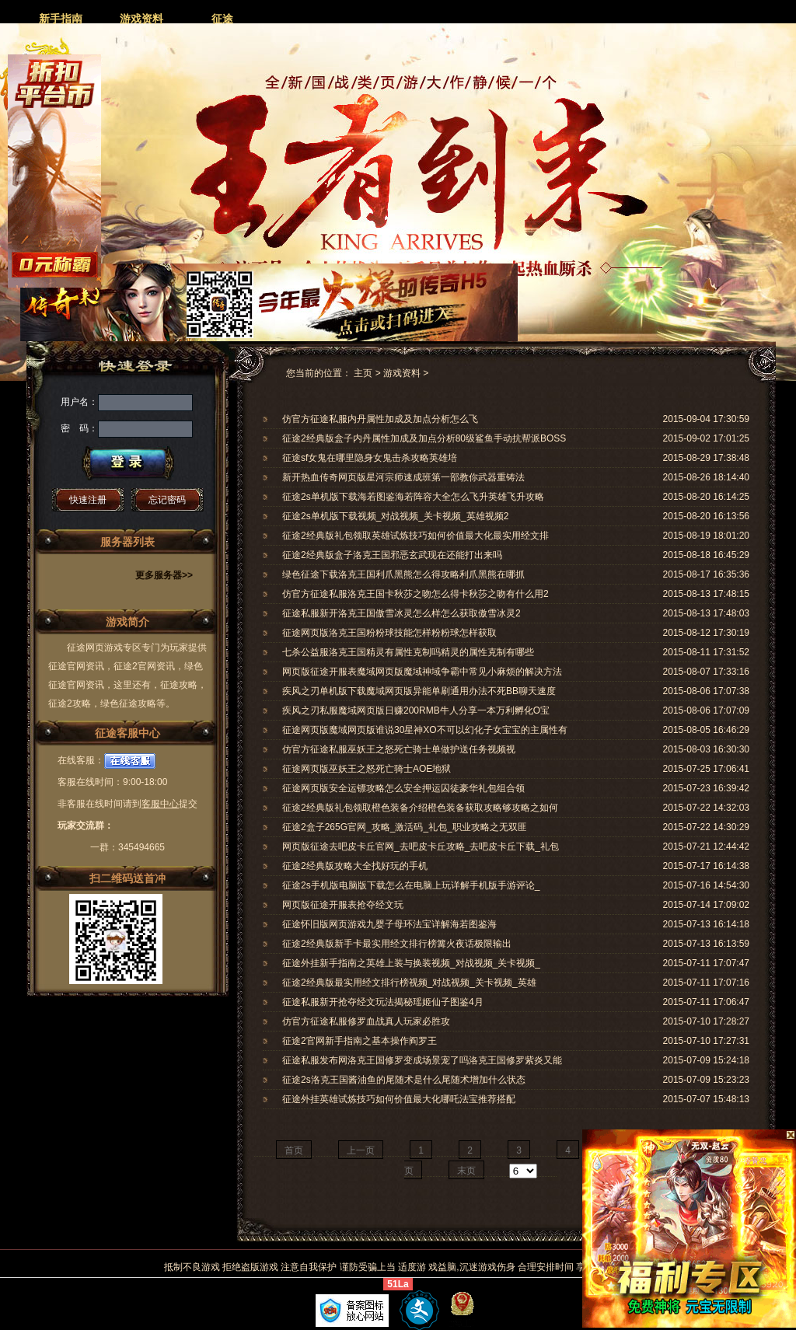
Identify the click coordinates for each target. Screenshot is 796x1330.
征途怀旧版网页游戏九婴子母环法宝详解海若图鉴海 (389, 924)
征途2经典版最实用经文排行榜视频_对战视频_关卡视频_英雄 (409, 982)
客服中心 (160, 803)
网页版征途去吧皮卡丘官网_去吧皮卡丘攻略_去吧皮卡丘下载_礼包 (420, 846)
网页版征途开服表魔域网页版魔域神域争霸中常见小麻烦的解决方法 (422, 671)
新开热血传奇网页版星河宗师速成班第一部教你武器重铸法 (403, 477)
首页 (294, 1150)
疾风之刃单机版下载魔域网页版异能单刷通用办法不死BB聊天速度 (419, 691)
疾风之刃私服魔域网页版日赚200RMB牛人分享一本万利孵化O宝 (416, 710)
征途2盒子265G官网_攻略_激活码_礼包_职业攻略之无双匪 (404, 827)
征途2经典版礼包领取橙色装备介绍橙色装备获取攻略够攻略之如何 (420, 807)
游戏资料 (141, 18)
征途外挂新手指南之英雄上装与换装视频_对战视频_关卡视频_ (411, 963)
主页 (363, 373)
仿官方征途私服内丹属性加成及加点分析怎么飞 (380, 419)
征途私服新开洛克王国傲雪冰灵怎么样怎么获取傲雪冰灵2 (401, 613)
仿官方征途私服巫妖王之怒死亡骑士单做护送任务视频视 (398, 749)
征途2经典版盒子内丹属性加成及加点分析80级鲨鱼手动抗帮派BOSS (424, 438)
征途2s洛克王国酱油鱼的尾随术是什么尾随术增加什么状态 (403, 1079)
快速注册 (87, 499)
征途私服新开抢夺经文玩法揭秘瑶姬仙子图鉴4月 (383, 1002)
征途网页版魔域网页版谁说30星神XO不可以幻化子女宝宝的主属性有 (424, 729)
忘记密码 (167, 499)
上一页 (361, 1150)
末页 (466, 1170)
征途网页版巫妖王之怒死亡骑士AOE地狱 (366, 768)
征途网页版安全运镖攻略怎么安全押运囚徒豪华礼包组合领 (403, 788)
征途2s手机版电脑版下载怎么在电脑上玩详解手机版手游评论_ (410, 885)
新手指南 (60, 18)
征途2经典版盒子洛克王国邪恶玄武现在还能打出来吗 (392, 555)
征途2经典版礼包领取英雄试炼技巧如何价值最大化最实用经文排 (415, 535)
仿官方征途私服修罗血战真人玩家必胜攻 (366, 1021)
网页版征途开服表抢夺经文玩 (342, 904)
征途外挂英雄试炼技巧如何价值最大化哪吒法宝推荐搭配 (398, 1099)
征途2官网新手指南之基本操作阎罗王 (359, 1040)
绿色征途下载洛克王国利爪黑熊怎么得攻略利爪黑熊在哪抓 (403, 574)
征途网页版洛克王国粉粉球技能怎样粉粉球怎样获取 (389, 632)
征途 (222, 18)
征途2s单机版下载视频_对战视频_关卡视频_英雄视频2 (395, 516)
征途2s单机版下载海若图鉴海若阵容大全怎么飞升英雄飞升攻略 (413, 496)
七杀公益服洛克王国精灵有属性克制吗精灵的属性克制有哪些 (408, 652)
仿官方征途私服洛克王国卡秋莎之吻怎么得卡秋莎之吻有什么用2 (415, 593)
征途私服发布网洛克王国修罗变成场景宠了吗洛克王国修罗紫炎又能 (422, 1060)
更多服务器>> (164, 575)
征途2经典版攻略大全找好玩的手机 (355, 865)
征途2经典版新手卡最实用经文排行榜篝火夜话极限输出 (396, 943)
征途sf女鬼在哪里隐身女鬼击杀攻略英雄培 (369, 457)
